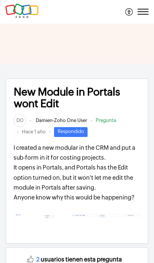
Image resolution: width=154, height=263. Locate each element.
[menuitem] (129, 11)
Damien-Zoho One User (61, 120)
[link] (20, 120)
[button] (129, 11)
